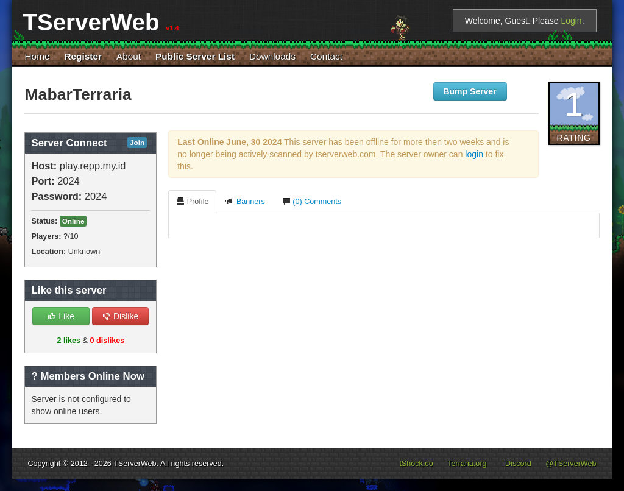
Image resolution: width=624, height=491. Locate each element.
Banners (244, 201)
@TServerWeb (570, 463)
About (128, 56)
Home (36, 56)
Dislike (120, 316)
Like (61, 316)
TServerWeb (134, 463)
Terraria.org (466, 463)
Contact (326, 56)
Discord (518, 463)
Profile (192, 201)
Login (571, 21)
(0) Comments (311, 201)
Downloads (272, 56)
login (474, 154)
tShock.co (416, 463)
